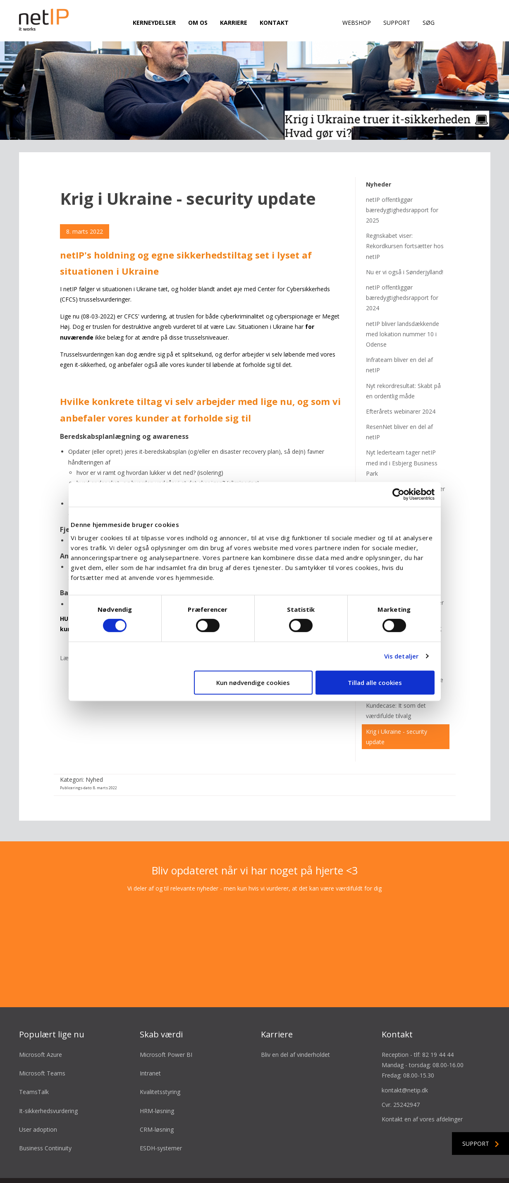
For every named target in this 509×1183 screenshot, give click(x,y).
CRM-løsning (157, 1102)
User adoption (38, 1102)
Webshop (356, 22)
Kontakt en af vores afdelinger (422, 1092)
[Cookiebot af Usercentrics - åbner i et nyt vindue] (398, 494)
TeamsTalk (34, 1065)
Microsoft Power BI (166, 1028)
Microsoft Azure (40, 1028)
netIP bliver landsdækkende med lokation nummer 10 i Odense (402, 307)
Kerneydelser (154, 22)
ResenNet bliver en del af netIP (399, 405)
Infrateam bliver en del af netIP (399, 338)
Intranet (150, 1046)
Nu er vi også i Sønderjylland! (404, 245)
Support (396, 22)
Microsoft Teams (42, 1046)
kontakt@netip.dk (405, 1063)
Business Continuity (45, 1121)
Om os (198, 22)
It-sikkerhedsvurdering (48, 1084)
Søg (429, 22)
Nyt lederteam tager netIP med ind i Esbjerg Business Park (401, 436)
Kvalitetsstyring (160, 1065)
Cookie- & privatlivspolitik (315, 1167)
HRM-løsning (157, 1084)
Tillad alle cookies (375, 682)
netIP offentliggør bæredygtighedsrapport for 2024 (402, 270)
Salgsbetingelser (194, 1167)
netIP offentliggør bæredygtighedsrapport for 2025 (402, 183)
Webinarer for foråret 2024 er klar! (405, 467)
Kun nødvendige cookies (253, 682)
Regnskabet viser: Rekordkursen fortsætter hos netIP (405, 219)
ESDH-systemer (161, 1121)
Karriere (233, 22)
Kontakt (274, 22)
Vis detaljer (401, 656)
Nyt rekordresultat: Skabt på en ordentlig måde (403, 364)
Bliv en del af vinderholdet (295, 1028)
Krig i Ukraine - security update (396, 710)
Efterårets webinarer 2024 (400, 384)
